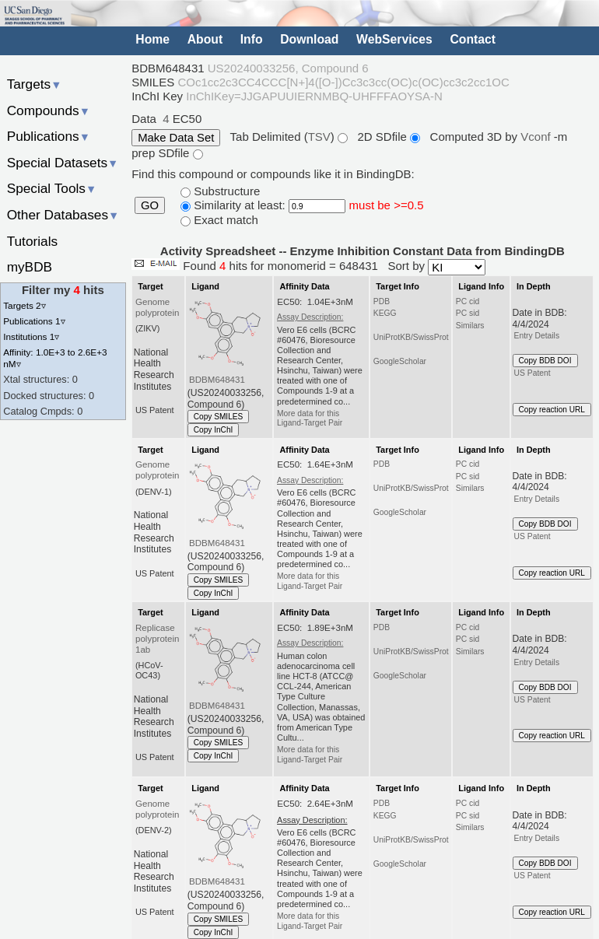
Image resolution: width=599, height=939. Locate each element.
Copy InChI (213, 430)
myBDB (29, 267)
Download (309, 39)
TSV (319, 136)
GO (150, 205)
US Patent (532, 373)
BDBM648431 (217, 379)
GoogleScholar (399, 361)
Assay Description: (310, 317)
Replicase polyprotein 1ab (157, 638)
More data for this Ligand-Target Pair (309, 418)
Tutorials (32, 241)
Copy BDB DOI (545, 360)
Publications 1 (34, 321)
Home (152, 39)
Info (251, 39)
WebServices (394, 39)
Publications (48, 136)
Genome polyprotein (157, 307)
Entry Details (536, 335)
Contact (473, 39)
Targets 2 (24, 305)
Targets (34, 84)
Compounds (48, 110)
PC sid (467, 313)
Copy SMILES (218, 416)
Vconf (537, 136)
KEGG (385, 313)
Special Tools (52, 188)
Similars (470, 325)
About (204, 39)
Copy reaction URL (552, 409)
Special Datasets (63, 162)
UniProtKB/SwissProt (411, 337)
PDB (381, 301)
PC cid (467, 301)
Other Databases (63, 214)
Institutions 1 (31, 336)
